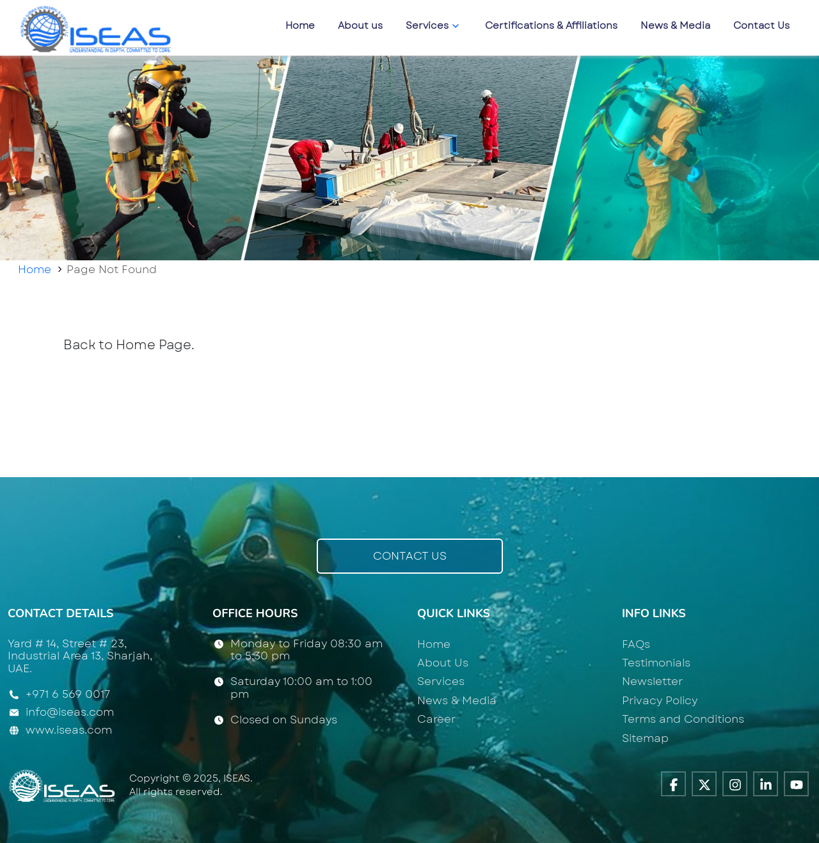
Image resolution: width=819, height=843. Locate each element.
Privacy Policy (659, 700)
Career (436, 719)
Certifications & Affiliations (551, 26)
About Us (442, 662)
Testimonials (656, 662)
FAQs (636, 644)
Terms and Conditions (683, 719)
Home (300, 26)
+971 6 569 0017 (68, 694)
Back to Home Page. (129, 345)
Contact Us (761, 26)
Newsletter (652, 681)
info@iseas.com (70, 712)
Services (434, 26)
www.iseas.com (69, 729)
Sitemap (645, 738)
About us (360, 26)
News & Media (675, 26)
